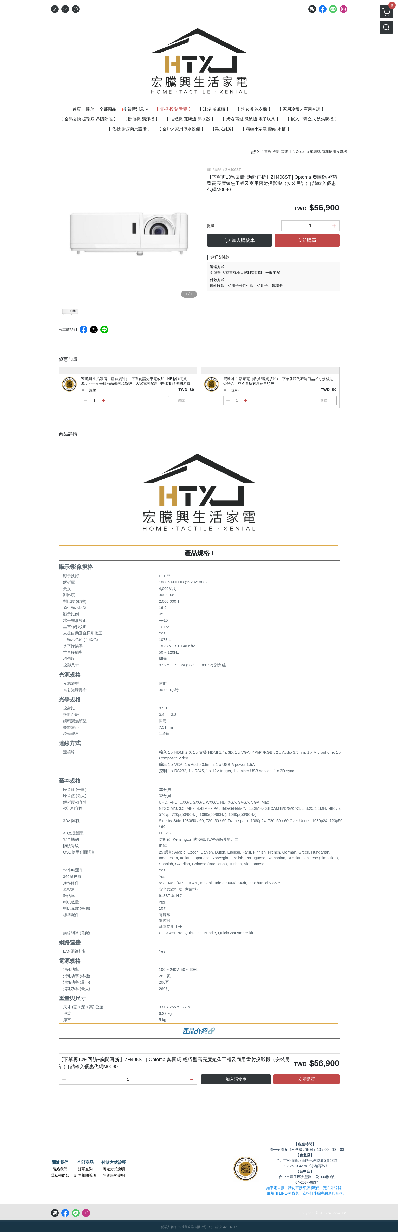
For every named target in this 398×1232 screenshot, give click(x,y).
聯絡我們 (60, 1169)
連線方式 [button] (70, 743)
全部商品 (85, 1162)
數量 (210, 226)
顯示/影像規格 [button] (76, 567)
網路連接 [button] (70, 942)
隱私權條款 (60, 1175)
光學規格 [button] (70, 699)
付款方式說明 (113, 1162)
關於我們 (60, 1162)
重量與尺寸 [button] (72, 998)
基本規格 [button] (70, 781)
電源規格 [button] (70, 961)
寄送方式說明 (114, 1169)
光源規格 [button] (70, 675)
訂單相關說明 (85, 1175)
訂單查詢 (85, 1169)
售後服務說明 (114, 1175)
